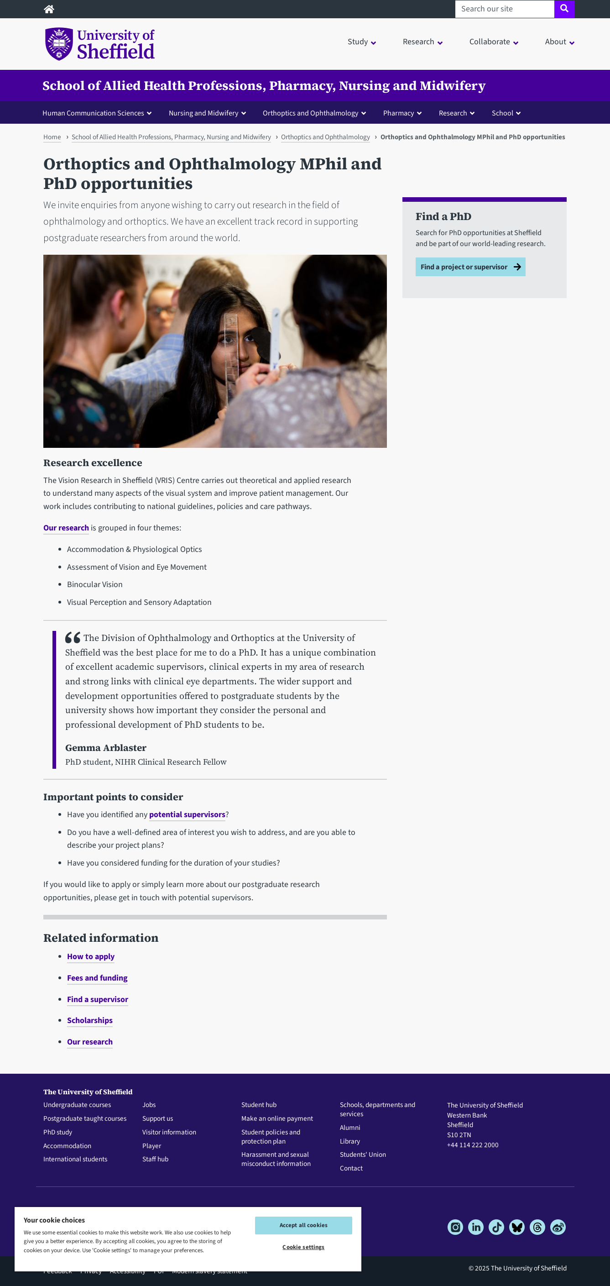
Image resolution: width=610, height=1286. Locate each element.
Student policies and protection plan (270, 1137)
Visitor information (169, 1132)
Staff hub (155, 1159)
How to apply (91, 956)
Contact (351, 1168)
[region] (188, 1238)
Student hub (258, 1105)
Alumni (350, 1128)
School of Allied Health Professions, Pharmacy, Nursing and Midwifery (264, 85)
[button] (99, 113)
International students (75, 1159)
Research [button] (418, 41)
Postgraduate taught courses (84, 1118)
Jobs (149, 1105)
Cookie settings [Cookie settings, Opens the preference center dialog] (303, 1247)
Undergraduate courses (77, 1105)
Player (151, 1146)
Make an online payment (277, 1118)
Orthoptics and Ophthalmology (325, 137)
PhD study (57, 1132)
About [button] (555, 41)
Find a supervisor (97, 999)
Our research (66, 528)
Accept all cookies (304, 1225)
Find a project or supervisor (464, 267)
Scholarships (90, 1020)
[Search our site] (504, 9)
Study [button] (358, 41)
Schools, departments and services (377, 1110)
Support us (157, 1118)
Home (52, 137)
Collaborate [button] (489, 41)
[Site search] (564, 9)
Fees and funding (97, 978)
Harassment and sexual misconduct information (276, 1159)
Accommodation (67, 1146)
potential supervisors (187, 814)
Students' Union (363, 1155)
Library (350, 1141)
